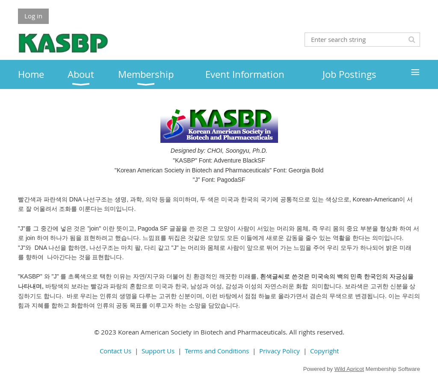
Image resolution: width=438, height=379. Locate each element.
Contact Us (115, 350)
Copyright (324, 350)
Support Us (158, 350)
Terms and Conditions (217, 350)
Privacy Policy (279, 350)
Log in (33, 16)
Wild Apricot (349, 369)
